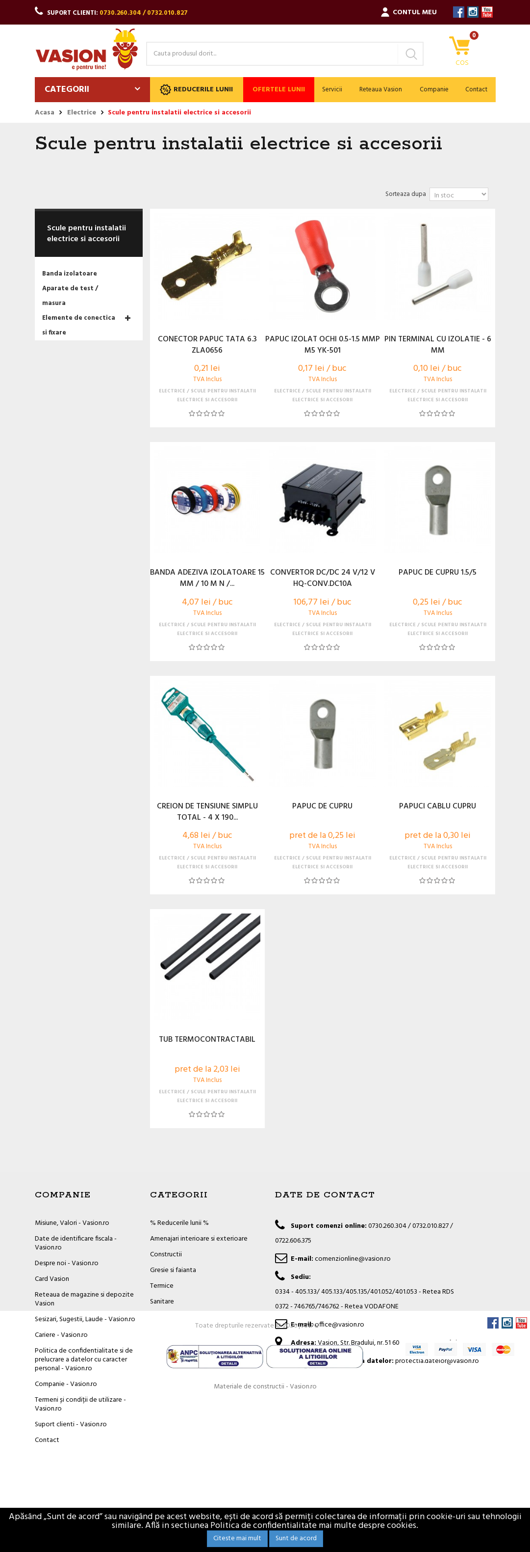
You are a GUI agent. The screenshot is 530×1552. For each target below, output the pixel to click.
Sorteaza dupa (405, 194)
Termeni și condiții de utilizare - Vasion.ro (80, 1404)
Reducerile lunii (196, 89)
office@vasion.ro (339, 1324)
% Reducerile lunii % (179, 1223)
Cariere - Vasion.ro (61, 1335)
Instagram (473, 12)
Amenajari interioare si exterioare (199, 1239)
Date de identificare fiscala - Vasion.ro (76, 1243)
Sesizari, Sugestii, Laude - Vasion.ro (85, 1319)
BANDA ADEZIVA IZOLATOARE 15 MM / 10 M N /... (207, 578)
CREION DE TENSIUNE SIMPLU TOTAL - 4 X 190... (207, 812)
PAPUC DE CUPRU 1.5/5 (438, 573)
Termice (162, 1286)
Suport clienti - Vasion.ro (71, 1424)
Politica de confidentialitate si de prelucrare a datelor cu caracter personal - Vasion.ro (84, 1359)
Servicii (332, 89)
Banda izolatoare (69, 274)
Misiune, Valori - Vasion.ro (72, 1223)
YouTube (487, 12)
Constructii (166, 1254)
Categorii (67, 90)
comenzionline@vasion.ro (353, 1259)
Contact (476, 89)
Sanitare (162, 1301)
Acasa (44, 113)
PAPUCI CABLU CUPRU (437, 807)
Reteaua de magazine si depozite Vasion (84, 1299)
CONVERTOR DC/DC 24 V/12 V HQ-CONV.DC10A (322, 578)
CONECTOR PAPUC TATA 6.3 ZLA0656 (207, 345)
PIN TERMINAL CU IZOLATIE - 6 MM (437, 345)
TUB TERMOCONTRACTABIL (207, 1040)
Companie (434, 89)
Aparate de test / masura (70, 295)
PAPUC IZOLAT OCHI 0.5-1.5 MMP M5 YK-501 (322, 345)
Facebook (458, 12)
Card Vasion (52, 1279)
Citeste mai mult (237, 1538)
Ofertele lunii (278, 89)
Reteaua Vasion (380, 89)
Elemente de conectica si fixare (78, 325)
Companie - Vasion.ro (66, 1384)
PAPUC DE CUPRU (322, 807)
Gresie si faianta (173, 1270)
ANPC (310, 1475)
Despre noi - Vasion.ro (67, 1263)
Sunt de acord (296, 1538)
